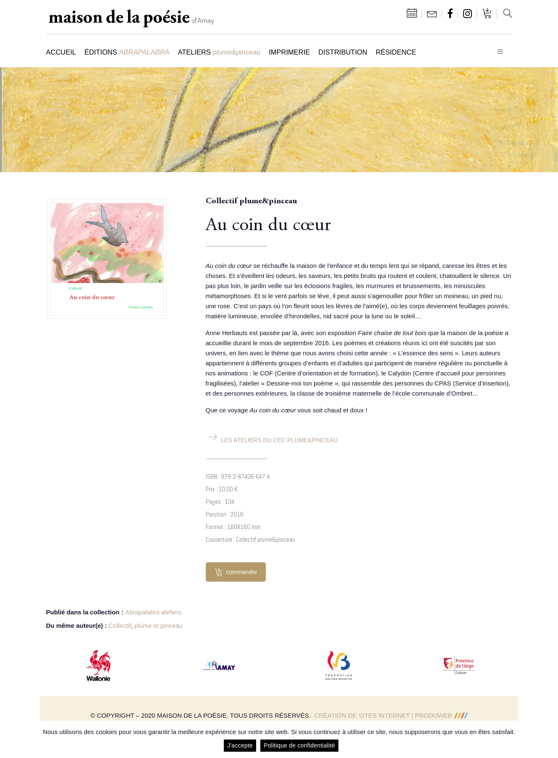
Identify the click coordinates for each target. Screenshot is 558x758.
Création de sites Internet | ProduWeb (390, 715)
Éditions (126, 52)
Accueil (61, 52)
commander (236, 572)
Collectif (120, 625)
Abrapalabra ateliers (153, 612)
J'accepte (240, 745)
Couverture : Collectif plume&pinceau (250, 539)
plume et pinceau (158, 625)
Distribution (342, 52)
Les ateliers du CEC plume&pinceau (279, 440)
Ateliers (219, 52)
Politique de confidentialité (299, 745)
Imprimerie (289, 52)
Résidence (396, 52)
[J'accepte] (547, 739)
